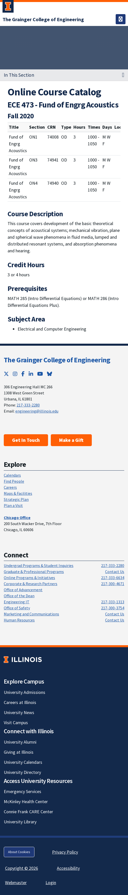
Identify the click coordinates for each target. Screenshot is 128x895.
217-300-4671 (112, 583)
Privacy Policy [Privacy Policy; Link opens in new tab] (65, 852)
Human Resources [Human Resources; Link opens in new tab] (19, 619)
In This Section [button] (19, 75)
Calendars (12, 475)
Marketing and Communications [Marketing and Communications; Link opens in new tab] (31, 613)
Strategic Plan (16, 499)
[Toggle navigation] (120, 19)
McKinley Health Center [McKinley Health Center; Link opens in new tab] (26, 801)
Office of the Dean (19, 595)
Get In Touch (26, 440)
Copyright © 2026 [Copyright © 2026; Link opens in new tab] (21, 868)
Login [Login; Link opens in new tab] (51, 882)
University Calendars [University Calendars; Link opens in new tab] (23, 762)
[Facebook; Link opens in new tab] (23, 374)
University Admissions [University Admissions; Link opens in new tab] (24, 692)
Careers (10, 487)
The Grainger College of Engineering (57, 359)
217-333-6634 (112, 577)
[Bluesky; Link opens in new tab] (49, 374)
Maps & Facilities (18, 493)
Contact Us (114, 571)
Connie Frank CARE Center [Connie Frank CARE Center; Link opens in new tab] (28, 812)
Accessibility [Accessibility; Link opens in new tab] (68, 868)
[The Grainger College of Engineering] (43, 19)
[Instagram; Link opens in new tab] (15, 374)
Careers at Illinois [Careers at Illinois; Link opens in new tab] (20, 702)
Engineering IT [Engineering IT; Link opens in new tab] (16, 601)
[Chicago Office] (17, 517)
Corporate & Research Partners (30, 583)
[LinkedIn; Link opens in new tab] (31, 374)
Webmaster (16, 882)
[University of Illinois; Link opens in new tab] (23, 659)
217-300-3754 (112, 607)
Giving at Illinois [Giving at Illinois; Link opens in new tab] (18, 752)
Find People (14, 481)
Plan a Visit (13, 505)
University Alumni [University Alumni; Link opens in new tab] (20, 742)
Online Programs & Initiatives (29, 577)
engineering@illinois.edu (36, 411)
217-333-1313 (112, 601)
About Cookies (19, 852)
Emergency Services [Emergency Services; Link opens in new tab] (22, 791)
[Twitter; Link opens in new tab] (6, 374)
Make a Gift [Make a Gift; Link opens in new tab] (71, 440)
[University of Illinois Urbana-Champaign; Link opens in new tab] (8, 7)
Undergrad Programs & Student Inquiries (38, 565)
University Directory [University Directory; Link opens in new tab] (22, 772)
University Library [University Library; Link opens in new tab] (20, 822)
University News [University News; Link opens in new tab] (19, 712)
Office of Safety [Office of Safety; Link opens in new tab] (17, 607)
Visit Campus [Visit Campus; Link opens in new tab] (16, 722)
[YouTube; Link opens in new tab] (40, 374)
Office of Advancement (23, 589)
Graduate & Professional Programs (34, 571)
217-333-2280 (28, 405)
